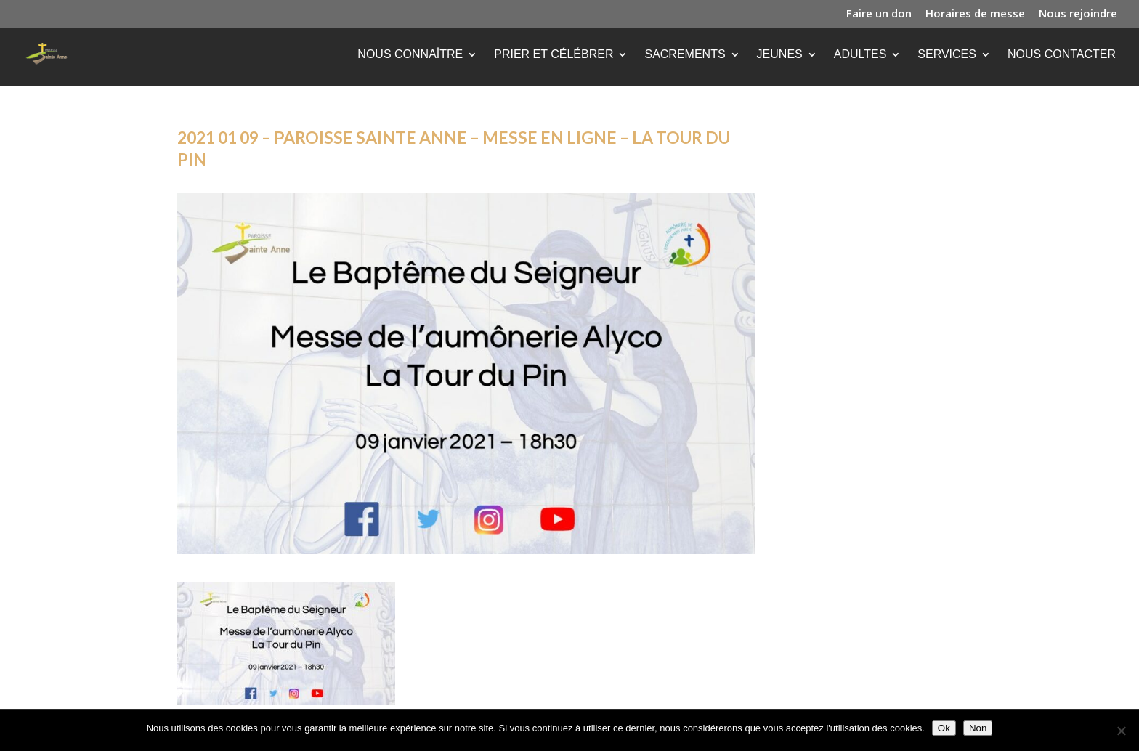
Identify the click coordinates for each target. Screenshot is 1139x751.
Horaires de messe (975, 14)
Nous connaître (410, 54)
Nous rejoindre (1078, 14)
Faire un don (879, 14)
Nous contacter (1062, 54)
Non (977, 728)
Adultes (860, 54)
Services (946, 54)
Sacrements (684, 54)
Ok (944, 728)
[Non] (1121, 730)
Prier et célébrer (553, 54)
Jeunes (780, 54)
